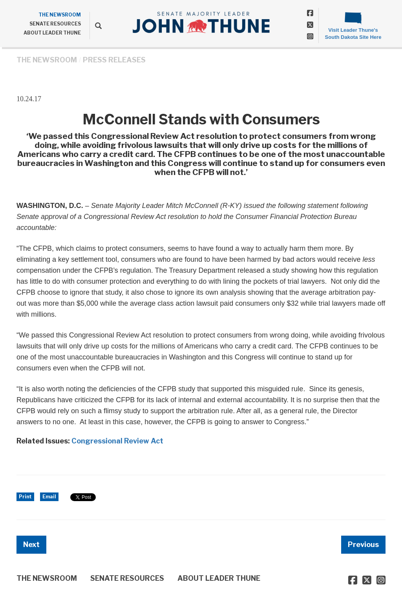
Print (25, 497)
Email (49, 497)
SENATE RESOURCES (55, 24)
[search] (96, 25)
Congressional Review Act (117, 441)
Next (31, 544)
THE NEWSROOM (59, 15)
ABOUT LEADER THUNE (52, 33)
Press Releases (114, 60)
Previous (363, 544)
